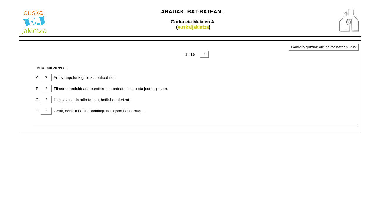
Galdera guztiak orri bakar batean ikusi (324, 47)
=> (204, 54)
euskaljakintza (193, 27)
